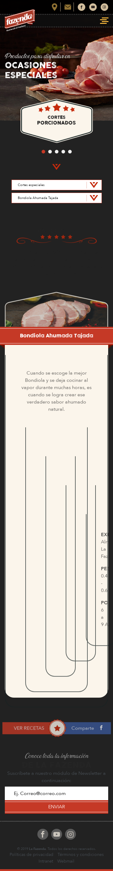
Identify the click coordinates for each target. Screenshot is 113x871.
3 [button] (56, 151)
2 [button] (50, 151)
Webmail (65, 861)
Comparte (84, 739)
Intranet (46, 861)
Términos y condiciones (81, 854)
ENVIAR (56, 806)
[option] (56, 121)
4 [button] (63, 151)
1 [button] (43, 151)
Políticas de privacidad (31, 854)
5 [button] (70, 151)
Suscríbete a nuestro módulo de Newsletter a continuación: (56, 777)
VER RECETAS (29, 739)
